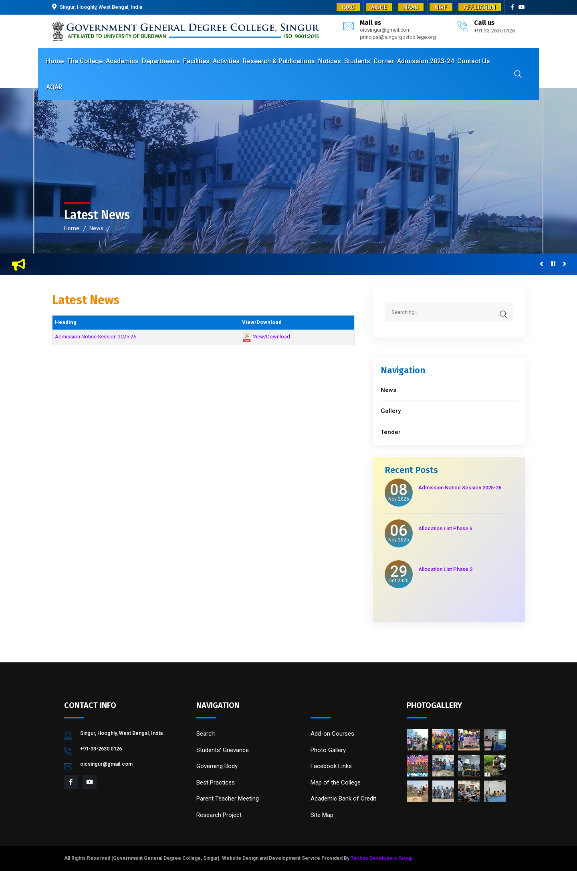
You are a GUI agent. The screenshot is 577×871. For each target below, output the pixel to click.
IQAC (348, 7)
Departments (161, 61)
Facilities (196, 61)
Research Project (219, 815)
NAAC (410, 7)
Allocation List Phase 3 (445, 528)
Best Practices (215, 782)
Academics (122, 61)
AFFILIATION (480, 7)
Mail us (370, 22)
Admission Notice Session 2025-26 (95, 337)
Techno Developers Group (382, 858)
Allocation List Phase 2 (445, 569)
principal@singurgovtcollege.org (398, 37)
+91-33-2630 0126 (494, 31)
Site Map (322, 815)
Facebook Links (331, 766)
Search (205, 733)
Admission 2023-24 (425, 61)
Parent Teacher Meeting (227, 798)
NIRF (441, 7)
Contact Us (473, 61)
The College (85, 61)
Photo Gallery (328, 750)
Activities (226, 61)
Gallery (391, 410)
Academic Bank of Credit (343, 798)
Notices (329, 61)
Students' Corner (369, 61)
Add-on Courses (332, 733)
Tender (391, 432)
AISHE (379, 7)
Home (55, 61)
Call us (484, 22)
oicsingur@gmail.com (385, 30)
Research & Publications (279, 61)
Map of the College (336, 782)
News (96, 228)
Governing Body (217, 766)
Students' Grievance (222, 750)
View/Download (271, 337)
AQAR (54, 87)
